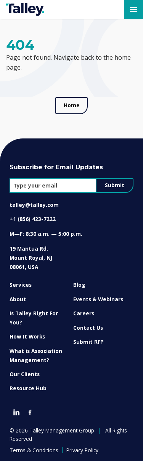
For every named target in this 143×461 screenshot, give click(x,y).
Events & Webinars (98, 299)
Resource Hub (28, 388)
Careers (83, 313)
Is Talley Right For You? (34, 318)
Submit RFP (88, 341)
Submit (114, 185)
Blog (79, 284)
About (18, 299)
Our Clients (25, 374)
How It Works (27, 336)
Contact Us (88, 327)
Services (21, 284)
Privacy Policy (82, 450)
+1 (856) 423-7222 (33, 219)
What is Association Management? (36, 355)
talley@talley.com (34, 204)
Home (71, 105)
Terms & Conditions (34, 450)
